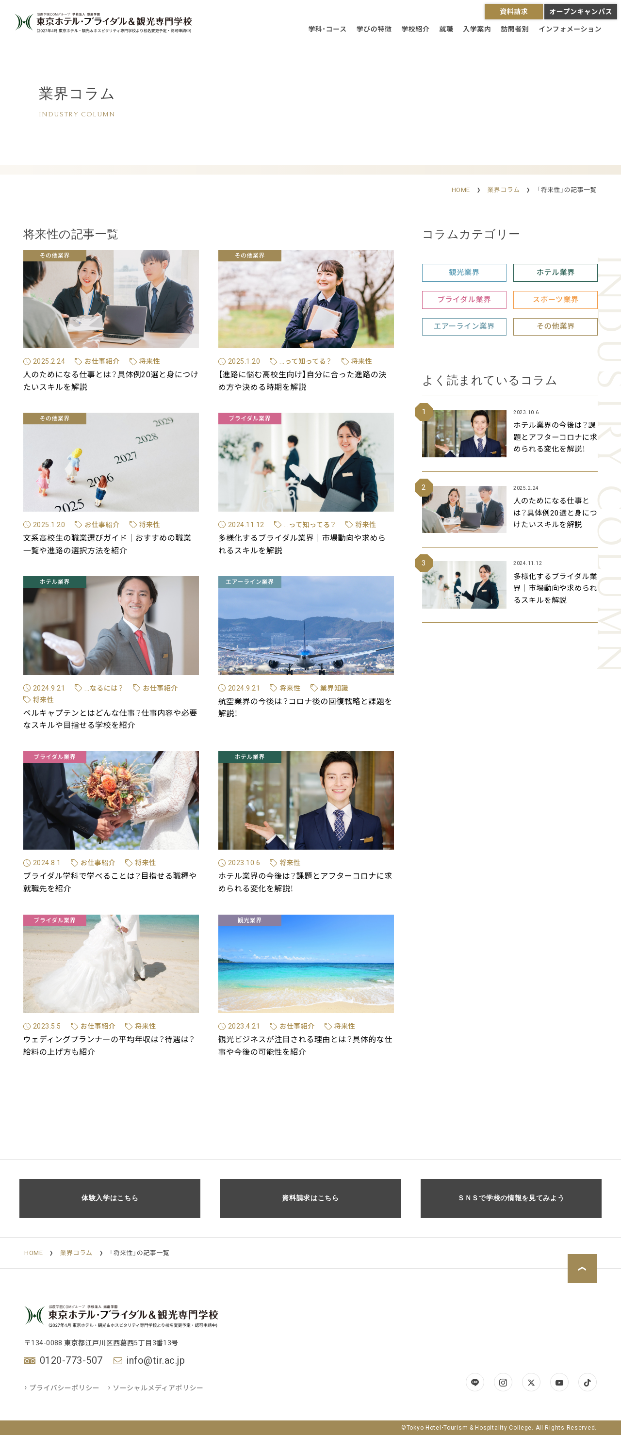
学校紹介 (415, 29)
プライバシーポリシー (62, 1388)
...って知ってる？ (305, 361)
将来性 (150, 361)
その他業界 (556, 326)
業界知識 (334, 688)
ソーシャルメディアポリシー (156, 1388)
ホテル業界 (556, 272)
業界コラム (503, 189)
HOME (461, 189)
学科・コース (327, 29)
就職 (446, 29)
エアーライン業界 (464, 326)
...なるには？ (103, 688)
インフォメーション (570, 29)
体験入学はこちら (110, 1198)
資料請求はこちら (310, 1198)
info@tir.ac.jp (155, 1360)
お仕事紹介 (102, 361)
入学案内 (477, 29)
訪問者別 (515, 29)
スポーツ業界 (556, 299)
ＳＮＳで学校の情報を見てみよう (511, 1198)
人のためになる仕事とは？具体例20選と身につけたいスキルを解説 (555, 513)
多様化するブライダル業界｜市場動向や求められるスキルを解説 (555, 588)
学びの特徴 (374, 29)
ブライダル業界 (464, 299)
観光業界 (464, 272)
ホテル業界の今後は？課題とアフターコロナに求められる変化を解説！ (555, 437)
